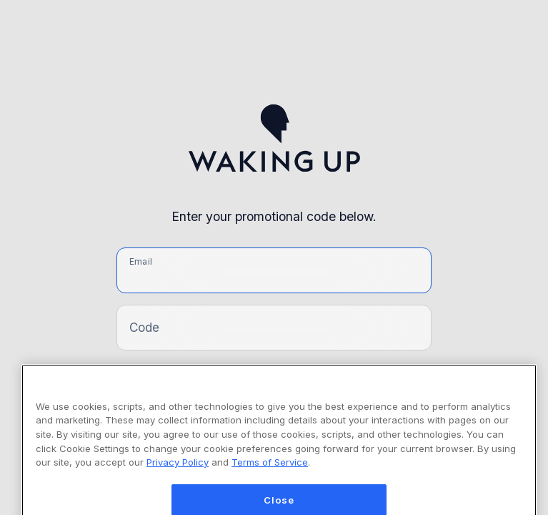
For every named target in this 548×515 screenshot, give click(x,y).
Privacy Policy (177, 471)
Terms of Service (269, 471)
